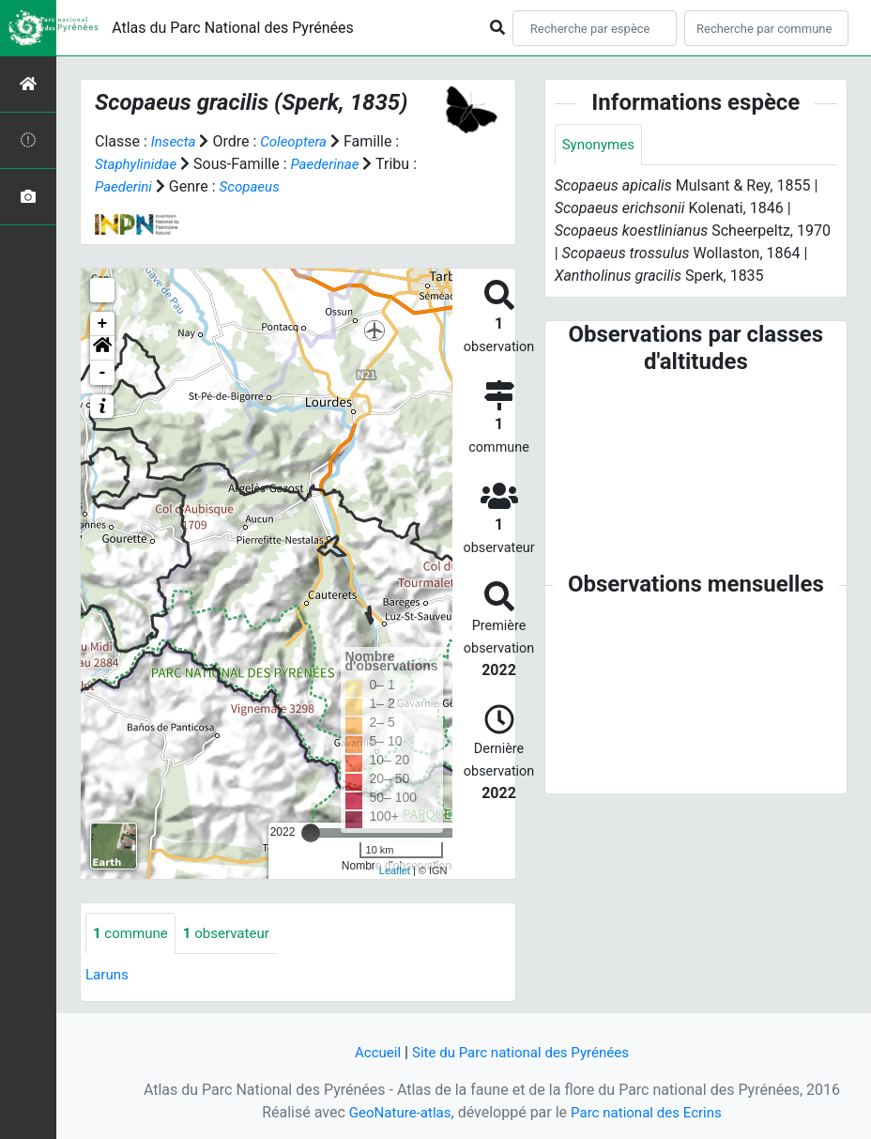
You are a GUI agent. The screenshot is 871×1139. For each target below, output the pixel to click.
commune (133, 934)
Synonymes (600, 145)
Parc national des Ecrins (649, 1112)
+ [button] (103, 324)
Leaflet (394, 870)
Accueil (370, 1052)
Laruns (108, 976)
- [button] (103, 373)
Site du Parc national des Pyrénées (521, 1052)
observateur (234, 934)
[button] (102, 348)
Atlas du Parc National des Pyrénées (233, 28)
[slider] (310, 832)
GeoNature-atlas (395, 1112)
